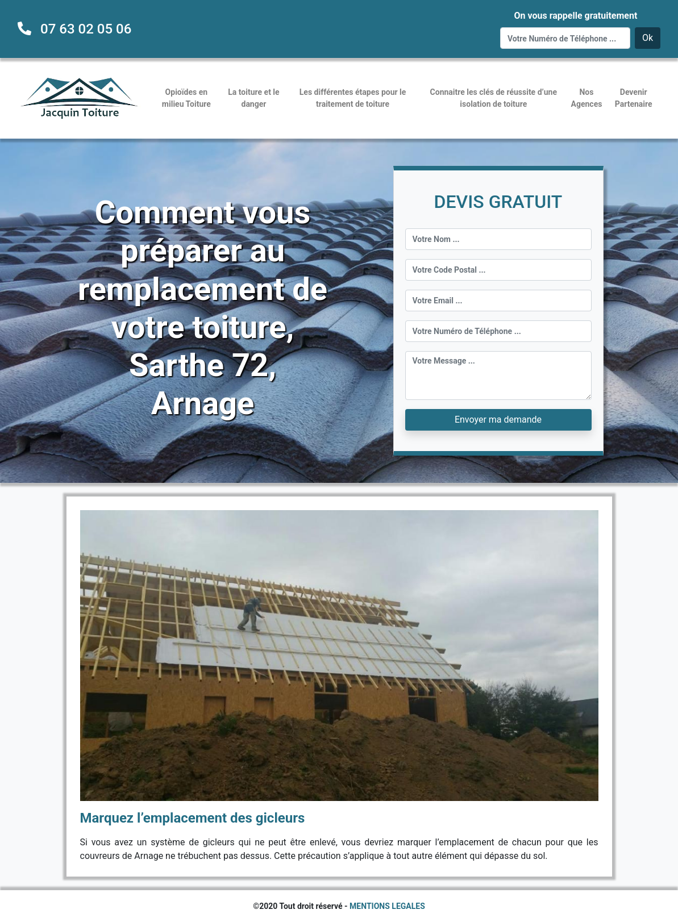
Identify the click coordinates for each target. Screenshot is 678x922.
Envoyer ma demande (498, 419)
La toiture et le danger (253, 98)
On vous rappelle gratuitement (575, 15)
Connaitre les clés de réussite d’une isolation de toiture (493, 98)
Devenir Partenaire (633, 98)
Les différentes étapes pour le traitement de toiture (353, 98)
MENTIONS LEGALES (387, 906)
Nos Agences (586, 98)
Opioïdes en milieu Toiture (186, 98)
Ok (647, 37)
